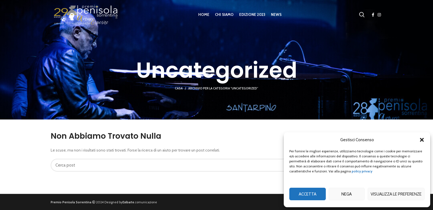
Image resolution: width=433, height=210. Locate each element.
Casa (179, 88)
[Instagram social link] (379, 14)
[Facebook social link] (373, 14)
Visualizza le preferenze (396, 194)
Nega (346, 194)
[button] (422, 140)
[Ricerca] (361, 14)
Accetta (307, 194)
